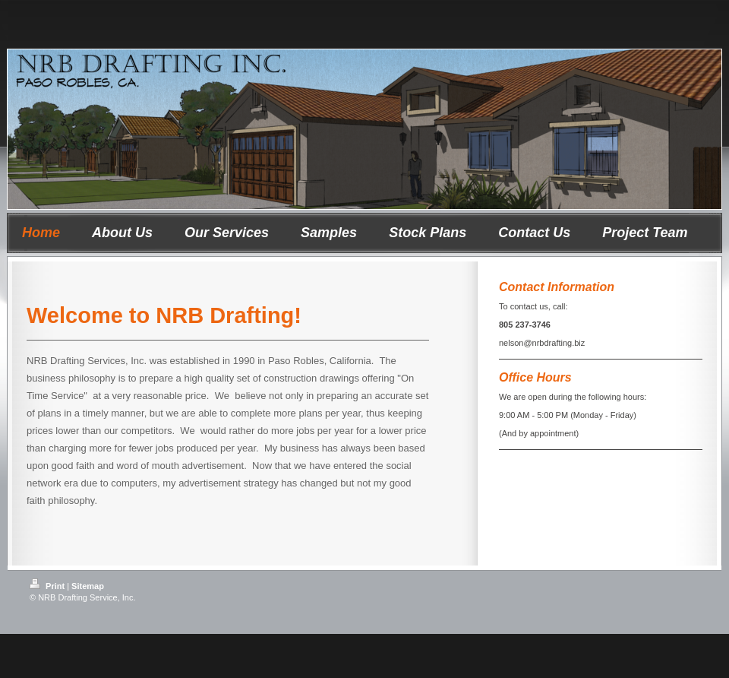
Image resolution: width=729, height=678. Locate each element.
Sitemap (87, 586)
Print (48, 586)
